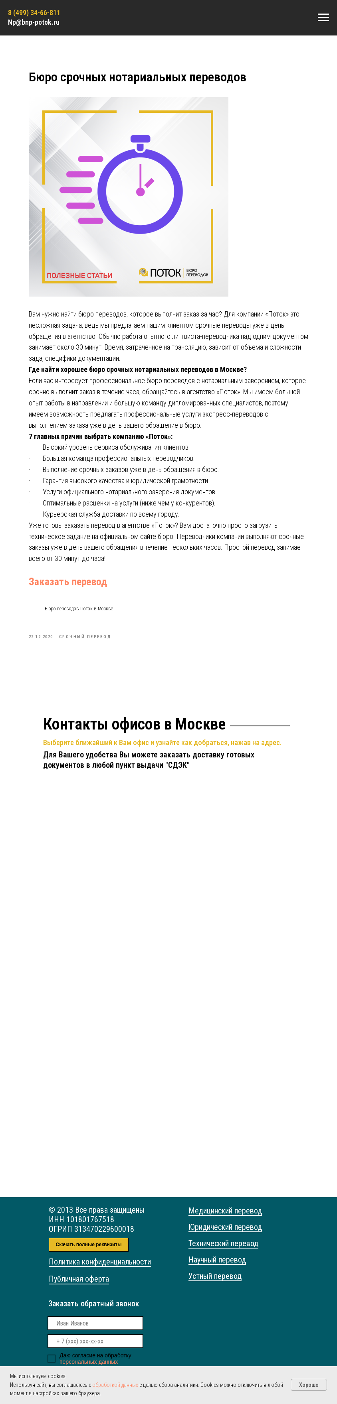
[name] (95, 1331)
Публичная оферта (79, 1286)
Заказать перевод (80, 585)
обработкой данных (115, 1385)
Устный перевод (215, 1283)
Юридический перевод (225, 1234)
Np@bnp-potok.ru (33, 22)
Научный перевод (217, 1267)
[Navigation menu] (323, 18)
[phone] (95, 1349)
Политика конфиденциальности (100, 1269)
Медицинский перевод (225, 1218)
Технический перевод (223, 1251)
